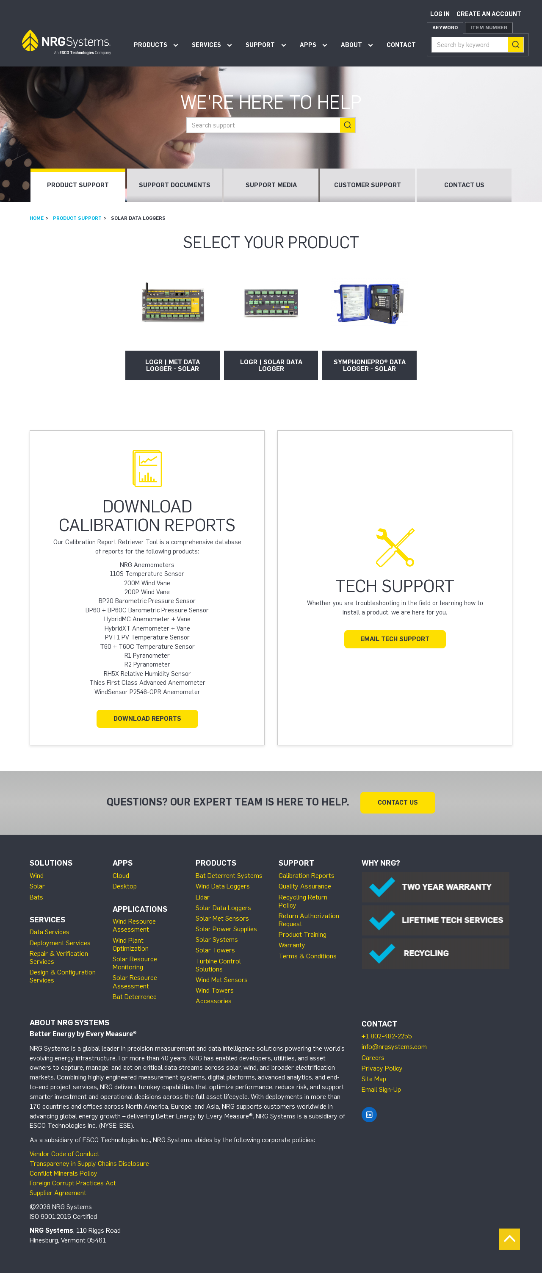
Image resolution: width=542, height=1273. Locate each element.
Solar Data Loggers (223, 908)
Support (260, 45)
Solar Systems (217, 939)
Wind (37, 876)
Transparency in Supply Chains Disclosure (89, 1164)
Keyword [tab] (445, 27)
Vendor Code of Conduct (65, 1154)
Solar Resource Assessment (135, 982)
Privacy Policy (382, 1068)
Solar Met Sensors (222, 918)
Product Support (78, 185)
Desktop (125, 886)
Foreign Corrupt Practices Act (73, 1183)
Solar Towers (215, 950)
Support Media (271, 185)
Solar (37, 886)
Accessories (214, 1001)
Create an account (488, 14)
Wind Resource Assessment (134, 925)
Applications (140, 909)
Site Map (374, 1079)
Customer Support (367, 185)
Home (37, 218)
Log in (440, 14)
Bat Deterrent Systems (229, 876)
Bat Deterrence (135, 997)
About (351, 45)
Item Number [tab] (488, 27)
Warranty (292, 945)
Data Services (49, 932)
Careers (373, 1058)
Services (206, 45)
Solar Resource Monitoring (135, 963)
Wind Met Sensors (222, 980)
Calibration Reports (307, 876)
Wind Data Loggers (223, 886)
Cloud (121, 876)
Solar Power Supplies (226, 929)
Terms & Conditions (308, 956)
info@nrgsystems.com (394, 1047)
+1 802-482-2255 (387, 1036)
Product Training (302, 934)
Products (150, 45)
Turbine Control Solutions (218, 965)
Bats (36, 897)
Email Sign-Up (381, 1089)
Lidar (203, 897)
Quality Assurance (305, 886)
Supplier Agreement (58, 1193)
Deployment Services (60, 943)
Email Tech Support (394, 639)
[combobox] (477, 45)
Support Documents (174, 185)
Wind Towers (215, 990)
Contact (401, 45)
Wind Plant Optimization (131, 944)
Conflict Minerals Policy (63, 1173)
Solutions (51, 863)
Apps (308, 45)
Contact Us (464, 185)
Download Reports (147, 718)
